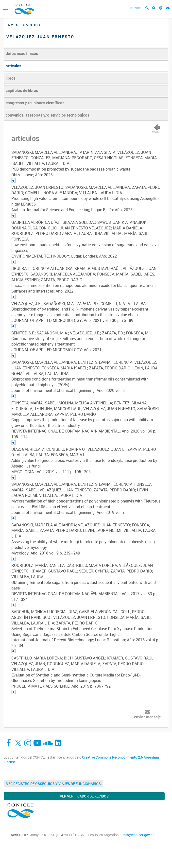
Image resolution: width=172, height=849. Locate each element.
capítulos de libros (22, 90)
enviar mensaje (147, 717)
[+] (13, 180)
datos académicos (22, 53)
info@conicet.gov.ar (138, 835)
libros (11, 78)
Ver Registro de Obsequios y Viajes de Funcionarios (53, 783)
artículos (13, 66)
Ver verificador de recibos (84, 796)
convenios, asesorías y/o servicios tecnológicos (47, 115)
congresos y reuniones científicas (35, 102)
